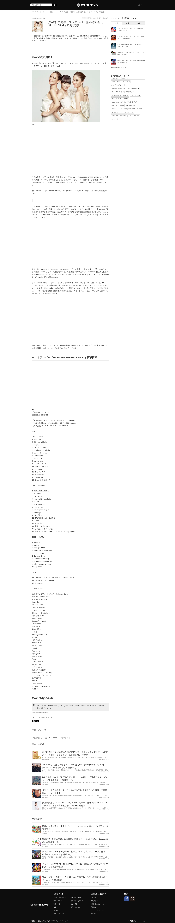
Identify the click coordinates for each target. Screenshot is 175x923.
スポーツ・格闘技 (76, 897)
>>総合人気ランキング (119, 67)
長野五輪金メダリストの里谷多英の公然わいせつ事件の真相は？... (131, 61)
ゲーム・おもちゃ (59, 913)
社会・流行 (74, 904)
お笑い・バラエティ (60, 897)
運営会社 (93, 913)
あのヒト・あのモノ (77, 901)
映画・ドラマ (58, 904)
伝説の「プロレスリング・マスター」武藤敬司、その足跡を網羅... (131, 37)
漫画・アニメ (58, 901)
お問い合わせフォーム (97, 904)
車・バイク (57, 910)
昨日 (116, 23)
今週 (127, 23)
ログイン (140, 5)
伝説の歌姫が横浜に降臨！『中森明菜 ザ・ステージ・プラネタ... (130, 45)
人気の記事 (94, 901)
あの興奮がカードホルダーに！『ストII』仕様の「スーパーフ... (130, 53)
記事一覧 (93, 897)
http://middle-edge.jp (42, 712)
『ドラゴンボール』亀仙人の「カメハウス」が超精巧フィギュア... (131, 29)
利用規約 (93, 907)
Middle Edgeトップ (38, 12)
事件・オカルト (75, 907)
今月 (139, 23)
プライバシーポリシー (97, 910)
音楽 (51, 12)
